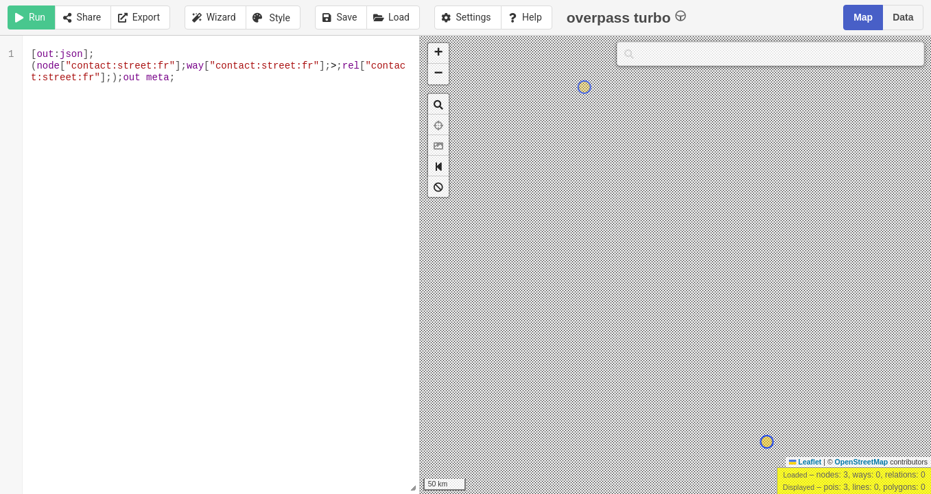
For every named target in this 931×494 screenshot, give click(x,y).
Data (903, 17)
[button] (438, 53)
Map (863, 17)
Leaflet (805, 462)
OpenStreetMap (861, 462)
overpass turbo (627, 16)
